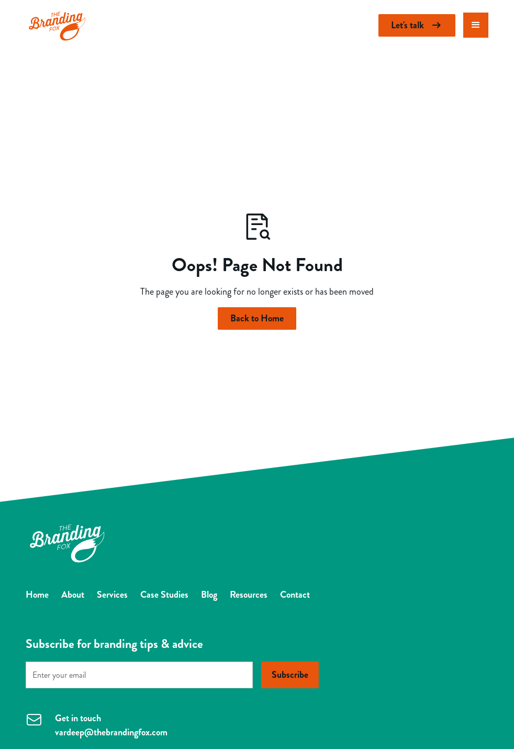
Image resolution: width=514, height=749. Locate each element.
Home (37, 594)
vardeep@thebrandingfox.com (111, 732)
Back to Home (257, 318)
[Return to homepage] (57, 25)
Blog (209, 594)
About (72, 594)
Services (112, 594)
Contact (295, 594)
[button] (475, 25)
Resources (248, 594)
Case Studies (164, 594)
